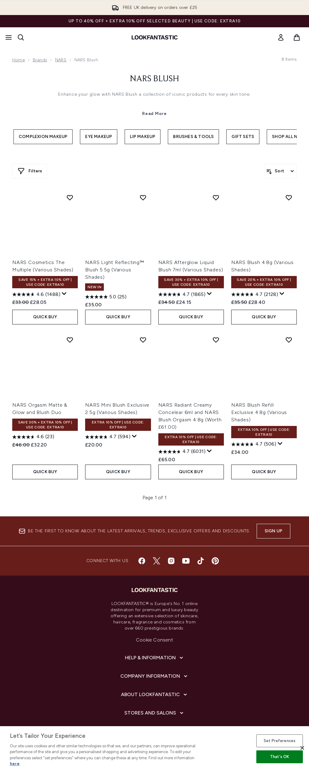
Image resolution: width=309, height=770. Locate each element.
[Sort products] (281, 171)
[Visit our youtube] (186, 561)
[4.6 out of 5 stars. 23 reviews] (33, 437)
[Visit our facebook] (141, 561)
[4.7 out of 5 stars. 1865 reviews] (181, 294)
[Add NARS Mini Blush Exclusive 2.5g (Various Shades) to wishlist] (143, 339)
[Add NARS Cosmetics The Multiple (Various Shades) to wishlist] (69, 197)
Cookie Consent (154, 640)
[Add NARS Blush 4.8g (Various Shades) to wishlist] (288, 197)
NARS (60, 60)
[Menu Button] (8, 37)
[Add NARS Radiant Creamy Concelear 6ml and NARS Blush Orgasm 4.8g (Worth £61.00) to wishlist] (216, 339)
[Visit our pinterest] (215, 561)
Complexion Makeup (43, 136)
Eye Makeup (98, 136)
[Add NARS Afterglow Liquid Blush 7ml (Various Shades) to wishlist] (216, 197)
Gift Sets (243, 136)
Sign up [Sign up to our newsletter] (273, 531)
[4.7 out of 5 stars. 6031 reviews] (181, 451)
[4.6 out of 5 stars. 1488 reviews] (36, 294)
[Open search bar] (20, 37)
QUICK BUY (45, 317)
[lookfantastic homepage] (155, 37)
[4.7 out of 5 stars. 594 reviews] (107, 437)
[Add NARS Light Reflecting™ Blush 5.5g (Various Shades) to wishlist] (143, 197)
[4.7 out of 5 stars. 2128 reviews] (254, 294)
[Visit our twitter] (156, 561)
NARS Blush (154, 79)
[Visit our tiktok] (200, 561)
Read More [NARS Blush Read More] (154, 113)
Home (18, 60)
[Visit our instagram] (171, 561)
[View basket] (296, 37)
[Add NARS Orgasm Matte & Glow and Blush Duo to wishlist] (69, 339)
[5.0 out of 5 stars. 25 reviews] (105, 297)
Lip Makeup (142, 136)
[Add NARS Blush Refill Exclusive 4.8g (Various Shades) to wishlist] (288, 339)
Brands (40, 60)
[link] (280, 37)
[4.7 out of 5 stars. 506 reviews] (253, 444)
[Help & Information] (154, 657)
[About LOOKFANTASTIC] (154, 694)
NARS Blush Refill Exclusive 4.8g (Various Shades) (259, 412)
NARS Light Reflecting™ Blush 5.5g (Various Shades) (114, 269)
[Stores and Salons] (154, 713)
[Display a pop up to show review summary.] (64, 293)
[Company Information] (154, 676)
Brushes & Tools (193, 136)
